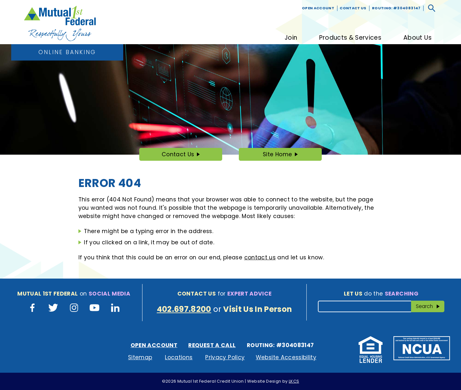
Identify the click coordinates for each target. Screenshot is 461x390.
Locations (178, 357)
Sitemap (140, 357)
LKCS (294, 381)
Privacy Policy (225, 357)
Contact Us (353, 8)
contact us (260, 257)
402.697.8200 (184, 309)
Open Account (318, 8)
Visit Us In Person (257, 309)
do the (381, 293)
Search (430, 306)
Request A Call (212, 345)
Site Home (277, 154)
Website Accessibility (286, 357)
